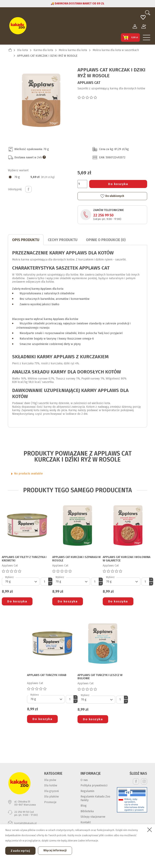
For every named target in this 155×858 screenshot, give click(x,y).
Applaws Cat (89, 82)
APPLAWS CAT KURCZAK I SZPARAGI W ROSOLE (76, 559)
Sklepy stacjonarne (93, 816)
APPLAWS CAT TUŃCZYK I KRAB (46, 675)
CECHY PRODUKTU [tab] (63, 240)
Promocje (50, 802)
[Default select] (21, 582)
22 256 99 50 (103, 215)
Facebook (136, 781)
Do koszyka (118, 184)
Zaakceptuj (20, 851)
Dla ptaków (51, 796)
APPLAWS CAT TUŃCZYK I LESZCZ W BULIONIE (100, 677)
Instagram (144, 781)
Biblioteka (87, 811)
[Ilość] (82, 184)
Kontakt (86, 822)
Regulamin (87, 791)
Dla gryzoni (51, 791)
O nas (84, 780)
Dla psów (50, 780)
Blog (84, 805)
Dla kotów (50, 785)
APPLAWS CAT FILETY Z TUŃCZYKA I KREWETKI (24, 559)
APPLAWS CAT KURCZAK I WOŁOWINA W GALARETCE (126, 559)
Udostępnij (28, 189)
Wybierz (9, 577)
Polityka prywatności (94, 785)
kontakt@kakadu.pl (25, 823)
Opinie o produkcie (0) (106, 240)
